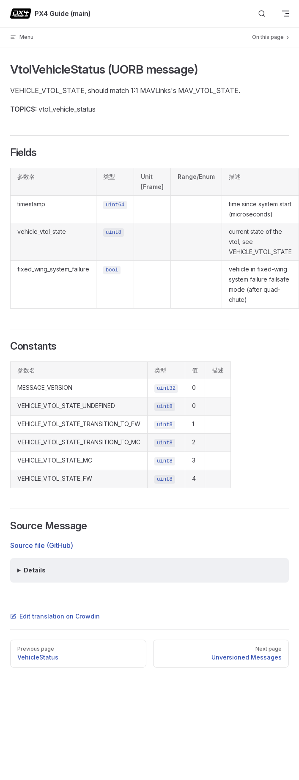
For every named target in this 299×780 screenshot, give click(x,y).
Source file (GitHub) (41, 545)
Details (35, 570)
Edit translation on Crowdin (55, 616)
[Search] (262, 13)
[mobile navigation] (285, 13)
